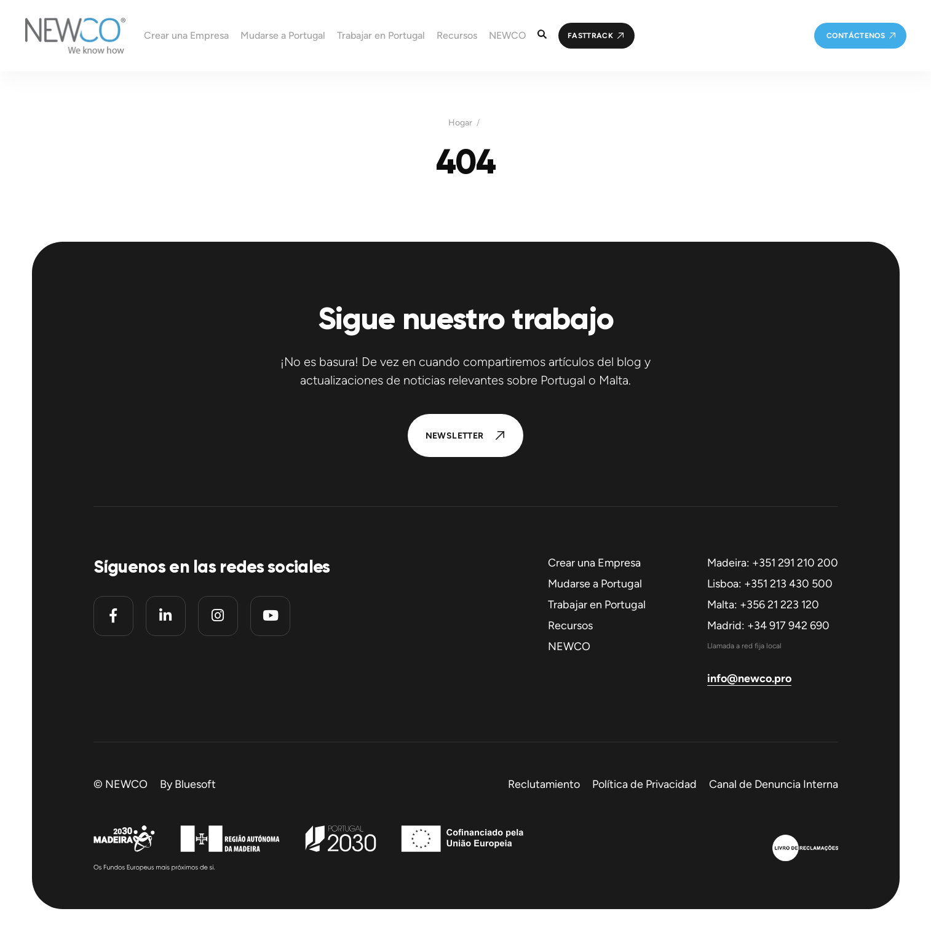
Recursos (570, 625)
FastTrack (590, 35)
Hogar (460, 123)
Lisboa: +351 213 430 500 (770, 583)
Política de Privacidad (644, 784)
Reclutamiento (544, 784)
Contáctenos (855, 35)
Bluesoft (195, 784)
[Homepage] (62, 35)
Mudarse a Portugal (595, 583)
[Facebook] (113, 616)
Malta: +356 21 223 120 (763, 604)
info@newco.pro (749, 678)
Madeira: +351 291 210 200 (772, 563)
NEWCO (569, 646)
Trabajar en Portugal (597, 604)
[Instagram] (218, 616)
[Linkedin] (166, 616)
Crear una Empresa (594, 563)
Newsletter (455, 436)
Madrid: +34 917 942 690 (768, 625)
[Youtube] (270, 616)
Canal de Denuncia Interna (773, 784)
